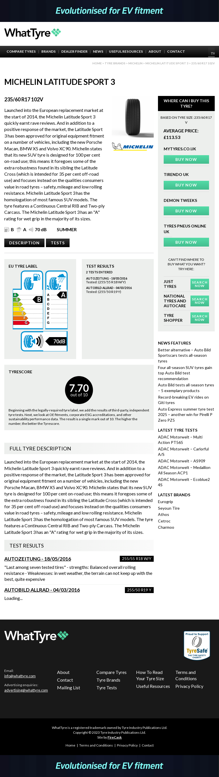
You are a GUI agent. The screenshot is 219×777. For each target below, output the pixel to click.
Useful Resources (126, 51)
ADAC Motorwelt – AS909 (181, 460)
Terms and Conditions (186, 675)
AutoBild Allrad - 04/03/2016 (42, 590)
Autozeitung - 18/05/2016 (37, 559)
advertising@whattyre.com (26, 690)
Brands (48, 51)
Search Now (200, 284)
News (98, 51)
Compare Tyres (21, 51)
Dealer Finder (74, 51)
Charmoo (166, 527)
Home (97, 63)
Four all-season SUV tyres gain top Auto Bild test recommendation (185, 373)
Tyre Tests (106, 687)
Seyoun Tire (169, 508)
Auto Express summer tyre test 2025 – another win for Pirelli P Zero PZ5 (186, 415)
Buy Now (186, 159)
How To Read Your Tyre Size (150, 675)
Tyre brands (115, 63)
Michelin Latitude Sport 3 (166, 63)
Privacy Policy (189, 686)
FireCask (115, 737)
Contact (176, 51)
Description (24, 242)
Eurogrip (165, 501)
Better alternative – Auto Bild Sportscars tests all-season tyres (184, 355)
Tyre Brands (108, 679)
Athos (163, 514)
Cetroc (164, 520)
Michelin (135, 63)
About (155, 51)
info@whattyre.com (20, 676)
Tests (58, 242)
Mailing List (68, 687)
